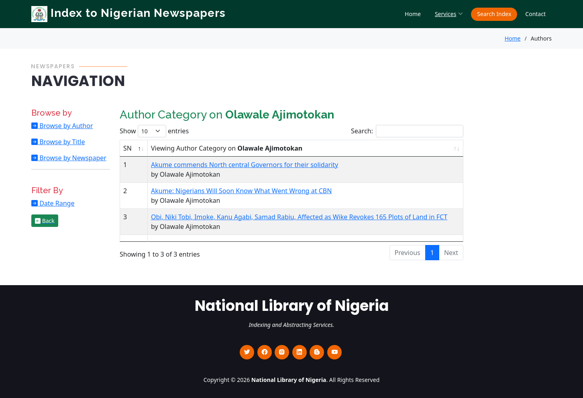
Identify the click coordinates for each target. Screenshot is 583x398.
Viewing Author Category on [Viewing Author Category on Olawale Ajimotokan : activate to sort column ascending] (226, 148)
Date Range (56, 203)
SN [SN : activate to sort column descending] (127, 148)
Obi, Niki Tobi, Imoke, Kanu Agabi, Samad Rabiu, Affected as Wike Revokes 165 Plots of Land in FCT (299, 216)
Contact (535, 14)
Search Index (494, 14)
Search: (407, 131)
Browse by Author (65, 125)
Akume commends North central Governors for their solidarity (244, 164)
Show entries (154, 131)
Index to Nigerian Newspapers (128, 13)
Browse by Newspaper (72, 157)
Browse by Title (61, 141)
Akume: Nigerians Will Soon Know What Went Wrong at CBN (241, 190)
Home (413, 14)
